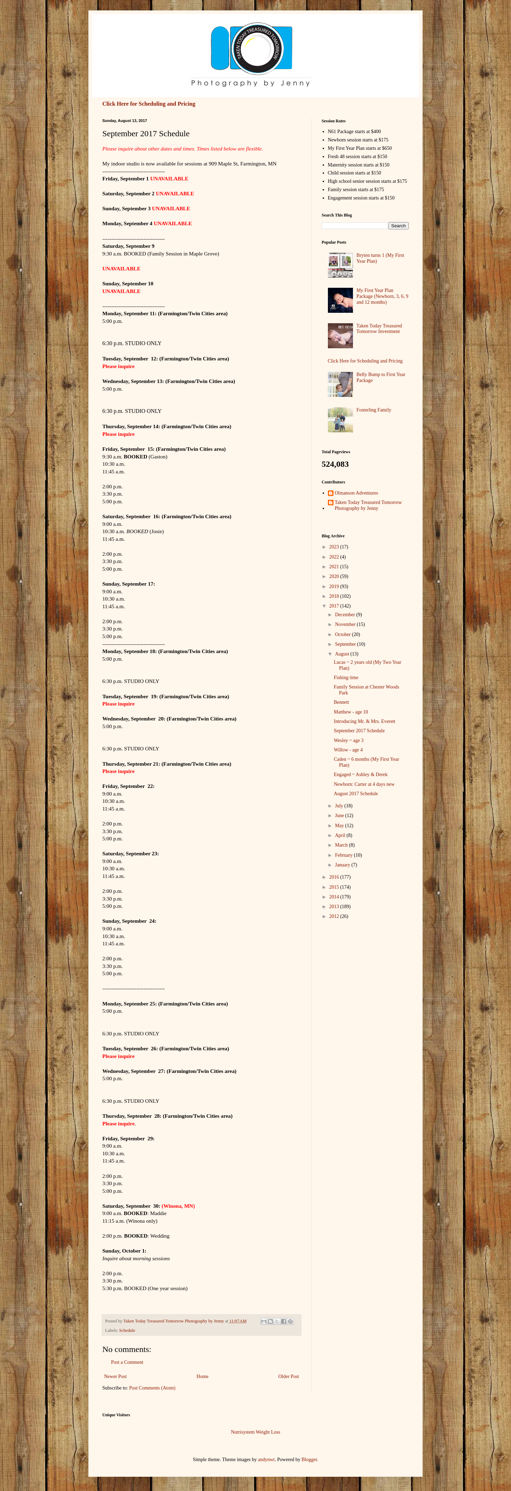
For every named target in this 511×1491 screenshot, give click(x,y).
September (346, 644)
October (343, 634)
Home (203, 1376)
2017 (334, 606)
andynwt (266, 1459)
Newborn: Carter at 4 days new (364, 784)
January (343, 864)
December (345, 614)
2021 (334, 566)
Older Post (288, 1376)
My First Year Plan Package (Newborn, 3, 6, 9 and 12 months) (382, 296)
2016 (334, 877)
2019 (334, 586)
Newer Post (115, 1376)
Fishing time (346, 677)
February (344, 855)
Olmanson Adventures (356, 493)
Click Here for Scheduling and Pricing (148, 103)
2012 (334, 916)
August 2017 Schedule (356, 793)
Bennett (341, 702)
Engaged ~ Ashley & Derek (361, 774)
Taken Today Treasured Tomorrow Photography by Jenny (368, 505)
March (342, 845)
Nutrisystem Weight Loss (255, 1432)
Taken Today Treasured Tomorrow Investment (379, 328)
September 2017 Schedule (359, 730)
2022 (334, 557)
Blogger (309, 1459)
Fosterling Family (373, 410)
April (340, 835)
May (340, 825)
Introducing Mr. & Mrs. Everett (364, 721)
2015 (334, 887)
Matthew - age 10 (351, 712)
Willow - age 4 (348, 749)
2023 (334, 546)
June (340, 815)
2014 (334, 896)
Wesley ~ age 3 (348, 740)
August (342, 654)
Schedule (127, 1330)
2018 (334, 596)
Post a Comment (127, 1362)
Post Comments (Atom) (152, 1388)
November (346, 624)
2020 (334, 576)
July (339, 805)
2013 (334, 906)
